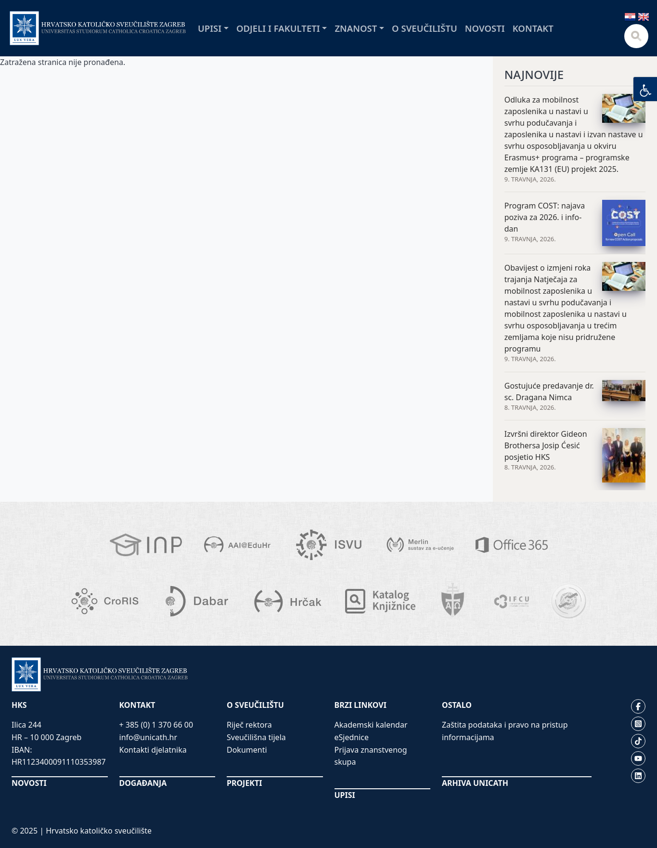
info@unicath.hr (148, 737)
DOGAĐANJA (143, 783)
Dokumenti (247, 749)
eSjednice (352, 737)
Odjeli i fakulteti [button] (278, 28)
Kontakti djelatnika (153, 749)
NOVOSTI (29, 783)
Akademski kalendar (371, 724)
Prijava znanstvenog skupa (371, 756)
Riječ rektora (249, 724)
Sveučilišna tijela (256, 737)
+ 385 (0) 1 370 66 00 (156, 724)
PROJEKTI (244, 783)
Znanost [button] (356, 28)
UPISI (345, 795)
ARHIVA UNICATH (475, 783)
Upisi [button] (209, 28)
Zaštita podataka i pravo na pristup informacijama (505, 731)
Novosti (485, 28)
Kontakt (533, 28)
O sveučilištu (424, 28)
